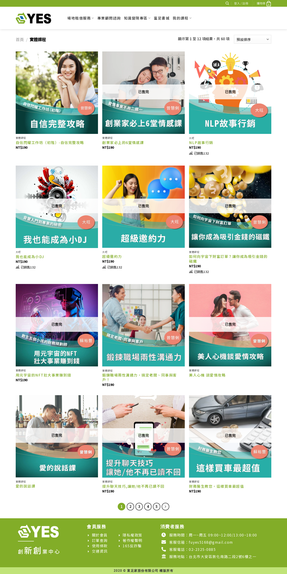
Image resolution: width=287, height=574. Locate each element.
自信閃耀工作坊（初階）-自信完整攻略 (50, 142)
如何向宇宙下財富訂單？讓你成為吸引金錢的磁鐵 (228, 259)
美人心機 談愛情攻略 (207, 375)
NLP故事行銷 (201, 142)
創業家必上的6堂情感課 (123, 142)
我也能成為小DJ (30, 256)
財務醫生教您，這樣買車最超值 (216, 486)
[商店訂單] (252, 39)
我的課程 (182, 18)
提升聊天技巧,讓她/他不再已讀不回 (133, 486)
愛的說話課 (25, 486)
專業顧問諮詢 (109, 18)
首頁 (20, 39)
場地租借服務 (80, 18)
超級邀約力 (112, 256)
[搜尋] (227, 3)
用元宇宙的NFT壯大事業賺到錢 (43, 375)
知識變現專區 (137, 18)
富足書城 (162, 18)
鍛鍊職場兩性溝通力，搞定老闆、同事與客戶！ (139, 377)
